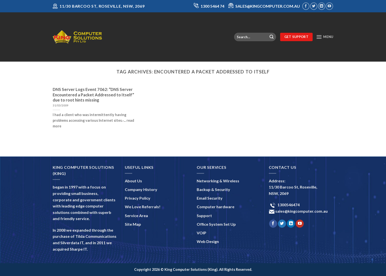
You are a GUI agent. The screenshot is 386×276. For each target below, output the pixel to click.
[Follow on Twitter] (313, 6)
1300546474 (288, 204)
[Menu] (324, 37)
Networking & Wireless (218, 180)
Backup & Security (213, 189)
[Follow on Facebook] (305, 6)
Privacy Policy (137, 198)
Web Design (208, 241)
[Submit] (271, 37)
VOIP (201, 232)
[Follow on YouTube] (329, 6)
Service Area (136, 215)
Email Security (210, 198)
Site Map (133, 224)
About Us (133, 180)
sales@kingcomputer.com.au (301, 211)
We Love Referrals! (143, 206)
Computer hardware (215, 206)
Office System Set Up (216, 224)
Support (204, 215)
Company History (141, 189)
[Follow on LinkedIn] (321, 6)
